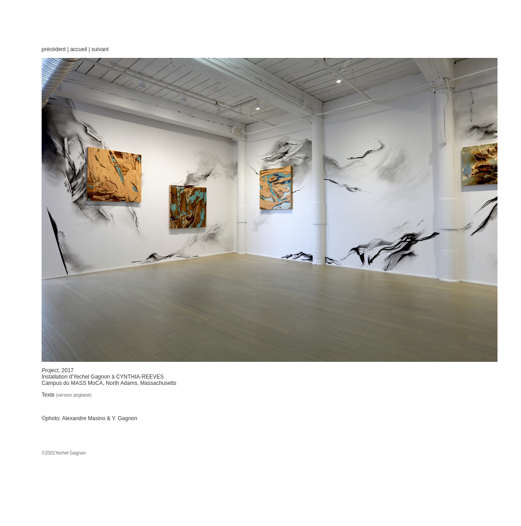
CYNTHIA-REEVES (139, 377)
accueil (78, 49)
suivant (100, 49)
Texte (48, 395)
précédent (54, 49)
